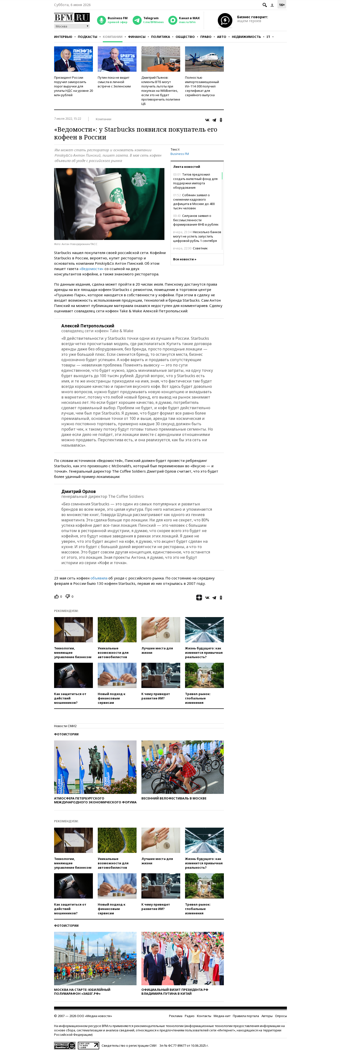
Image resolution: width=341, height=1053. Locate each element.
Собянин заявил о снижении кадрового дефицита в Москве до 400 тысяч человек (194, 201)
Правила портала (246, 1016)
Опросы (281, 1016)
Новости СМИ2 (65, 726)
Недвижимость (246, 36)
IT (268, 36)
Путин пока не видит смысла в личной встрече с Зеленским (114, 81)
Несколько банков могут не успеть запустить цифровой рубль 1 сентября (197, 236)
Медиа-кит (222, 1016)
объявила (98, 578)
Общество (185, 36)
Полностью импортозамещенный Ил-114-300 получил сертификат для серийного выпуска (202, 86)
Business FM (179, 154)
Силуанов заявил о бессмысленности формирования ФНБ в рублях (196, 220)
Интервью (63, 36)
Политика (160, 36)
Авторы (267, 1016)
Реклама (175, 1016)
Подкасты (87, 36)
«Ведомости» (91, 268)
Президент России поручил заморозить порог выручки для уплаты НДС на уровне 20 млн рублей (73, 86)
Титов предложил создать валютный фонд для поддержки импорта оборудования (195, 181)
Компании (112, 36)
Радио (190, 1016)
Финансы (137, 36)
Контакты (204, 1016)
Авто (221, 36)
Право (205, 36)
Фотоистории (66, 734)
